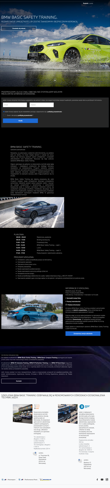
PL (88, 4)
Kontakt (19, 381)
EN (92, 4)
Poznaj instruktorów (73, 301)
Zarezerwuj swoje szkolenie (83, 333)
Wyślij (20, 121)
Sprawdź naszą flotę (74, 298)
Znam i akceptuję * (20, 115)
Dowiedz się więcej (18, 28)
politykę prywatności (25, 115)
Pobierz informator (74, 305)
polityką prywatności (55, 112)
